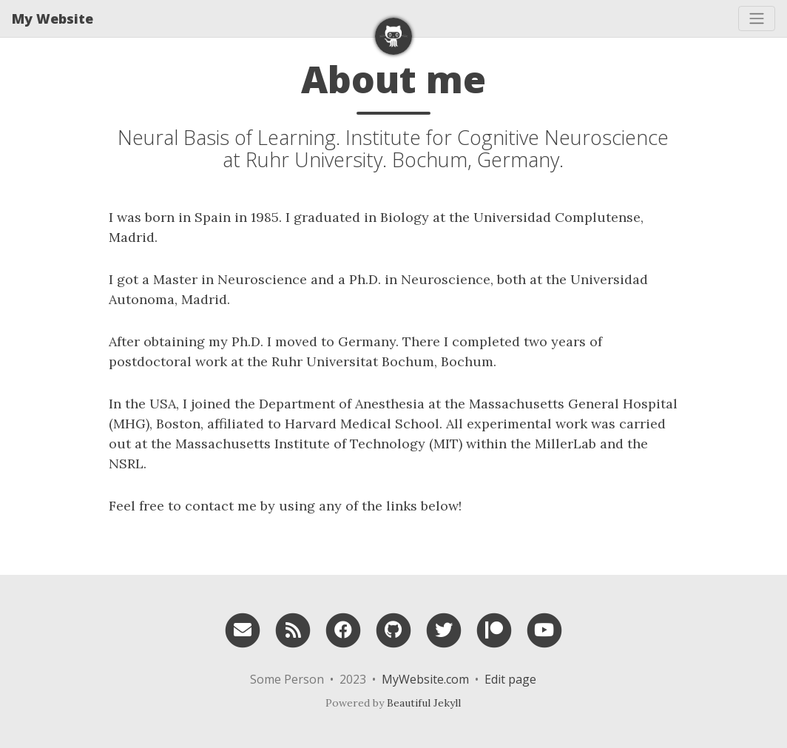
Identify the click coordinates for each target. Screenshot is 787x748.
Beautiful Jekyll (424, 703)
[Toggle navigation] (756, 18)
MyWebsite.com (425, 679)
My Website (52, 18)
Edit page (510, 679)
